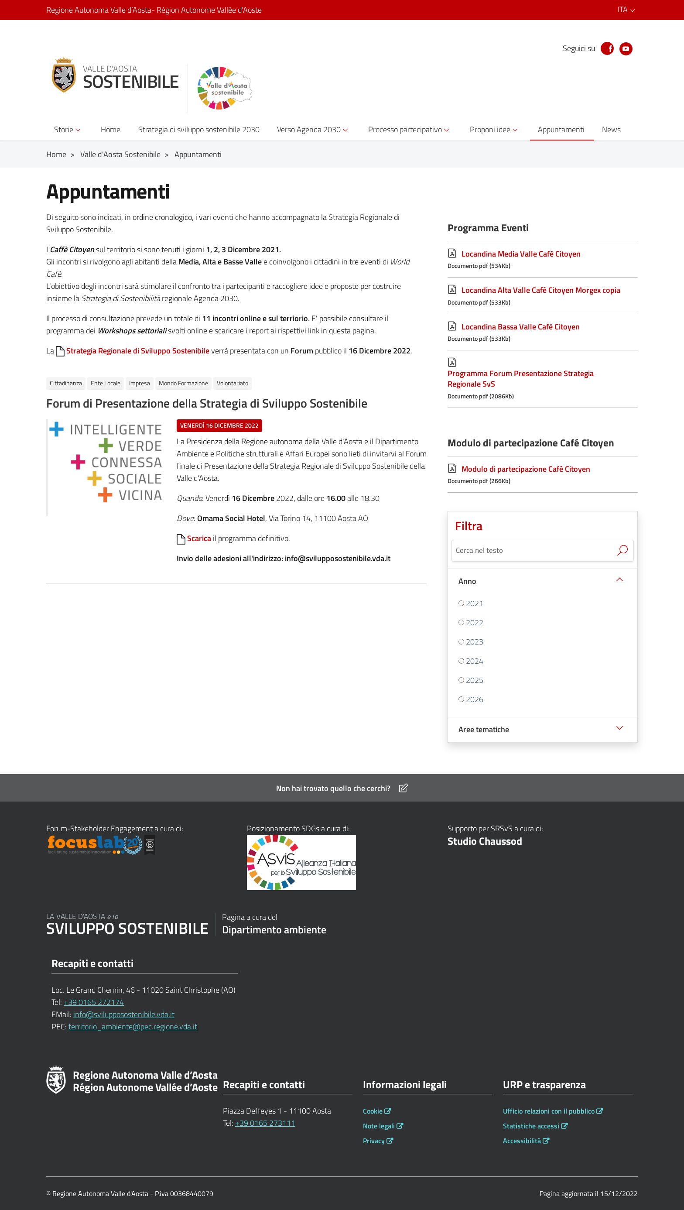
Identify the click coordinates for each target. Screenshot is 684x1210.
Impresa (139, 382)
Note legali (379, 1126)
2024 (474, 661)
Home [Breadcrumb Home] (56, 154)
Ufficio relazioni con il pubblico (549, 1111)
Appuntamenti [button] (561, 129)
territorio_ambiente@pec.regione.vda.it (132, 1026)
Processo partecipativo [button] (410, 129)
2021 (474, 603)
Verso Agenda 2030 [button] (314, 129)
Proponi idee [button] (495, 129)
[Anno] (542, 581)
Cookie (373, 1111)
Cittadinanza (66, 382)
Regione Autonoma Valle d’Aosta (154, 10)
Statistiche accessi (531, 1126)
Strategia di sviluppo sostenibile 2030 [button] (199, 129)
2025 (474, 680)
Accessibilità (522, 1140)
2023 (474, 642)
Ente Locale (105, 382)
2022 (474, 622)
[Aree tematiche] (542, 729)
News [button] (611, 129)
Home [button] (110, 129)
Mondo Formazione (183, 382)
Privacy (374, 1140)
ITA (628, 9)
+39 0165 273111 (265, 1123)
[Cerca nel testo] (533, 550)
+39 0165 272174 (94, 1002)
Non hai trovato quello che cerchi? (342, 788)
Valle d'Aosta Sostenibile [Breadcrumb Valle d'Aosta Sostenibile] (120, 154)
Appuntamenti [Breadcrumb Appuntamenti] (198, 154)
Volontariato (232, 382)
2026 (474, 699)
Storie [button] (68, 129)
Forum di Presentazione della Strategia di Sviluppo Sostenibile (206, 403)
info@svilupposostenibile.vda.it (123, 1014)
